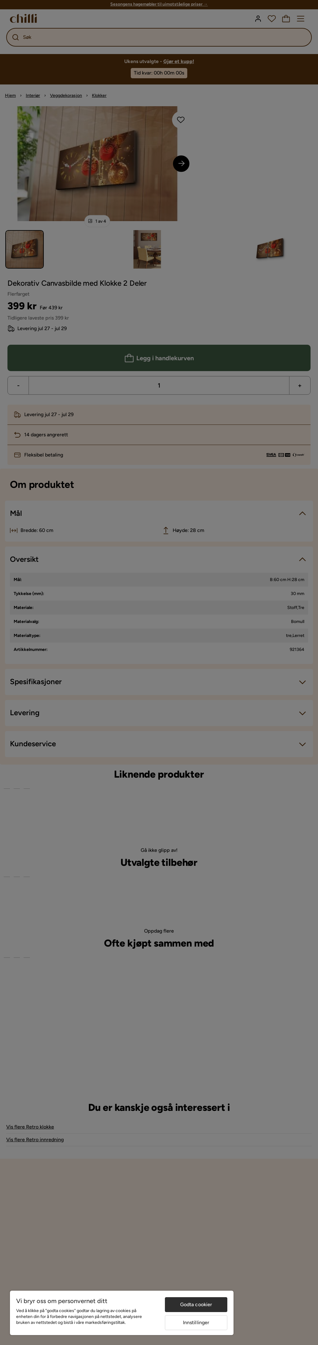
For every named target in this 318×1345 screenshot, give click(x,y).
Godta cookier (196, 1304)
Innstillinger (196, 1322)
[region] (122, 1313)
